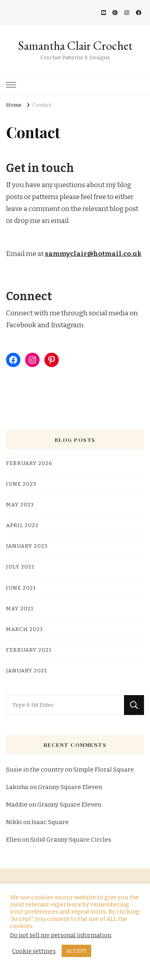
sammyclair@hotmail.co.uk (93, 254)
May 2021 (20, 609)
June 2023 (21, 484)
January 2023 (27, 546)
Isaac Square (50, 822)
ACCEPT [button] (76, 951)
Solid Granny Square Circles (70, 839)
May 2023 (20, 505)
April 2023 (22, 525)
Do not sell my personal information (60, 935)
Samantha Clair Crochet (75, 45)
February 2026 (29, 463)
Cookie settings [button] (34, 951)
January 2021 (26, 671)
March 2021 (24, 629)
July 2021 (20, 567)
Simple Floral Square (103, 769)
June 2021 (21, 588)
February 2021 (29, 650)
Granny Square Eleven (70, 787)
